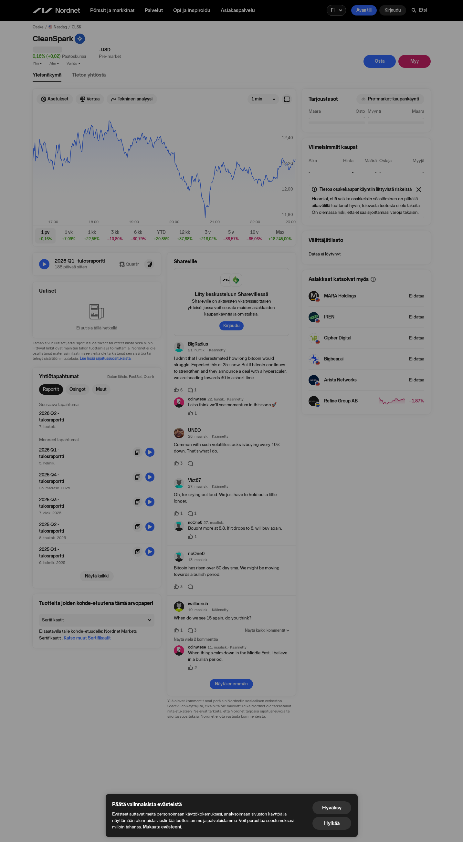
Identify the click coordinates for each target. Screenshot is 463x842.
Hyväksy (332, 808)
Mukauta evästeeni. (162, 827)
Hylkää (332, 823)
